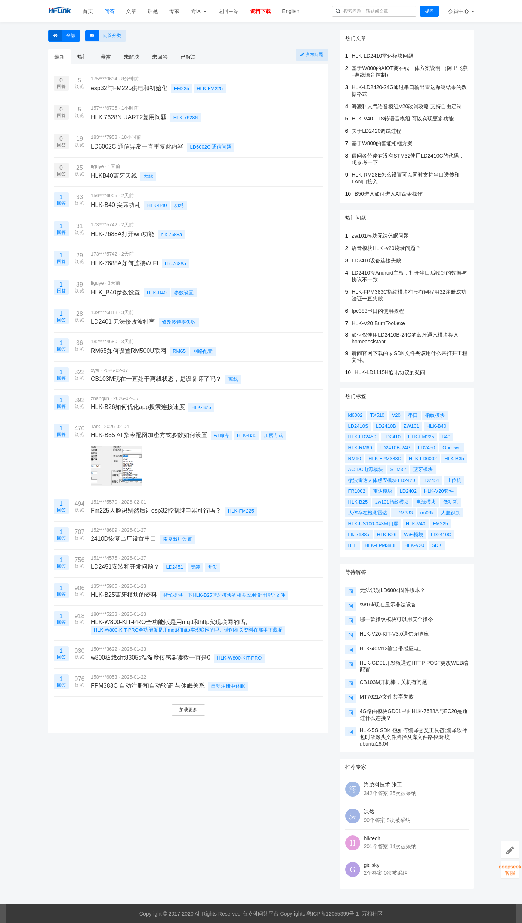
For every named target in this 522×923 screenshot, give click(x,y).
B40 (446, 437)
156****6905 (104, 195)
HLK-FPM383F (381, 545)
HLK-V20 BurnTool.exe (378, 323)
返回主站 (228, 11)
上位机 (454, 480)
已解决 (188, 57)
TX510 (377, 415)
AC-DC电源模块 (365, 469)
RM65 (179, 351)
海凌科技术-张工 (383, 785)
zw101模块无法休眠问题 (380, 236)
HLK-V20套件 (439, 491)
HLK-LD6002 (423, 458)
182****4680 (104, 341)
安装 (195, 567)
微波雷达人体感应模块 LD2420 (381, 480)
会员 (461, 11)
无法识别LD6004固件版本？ (392, 590)
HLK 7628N (185, 117)
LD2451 (174, 567)
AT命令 (221, 435)
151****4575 (104, 558)
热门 (82, 57)
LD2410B (386, 426)
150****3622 (104, 649)
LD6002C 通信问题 (210, 147)
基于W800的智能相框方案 (382, 143)
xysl (95, 370)
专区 (199, 11)
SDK (437, 545)
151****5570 (104, 502)
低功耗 (450, 502)
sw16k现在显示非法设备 (388, 605)
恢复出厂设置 (177, 539)
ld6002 (355, 415)
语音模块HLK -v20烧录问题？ (386, 248)
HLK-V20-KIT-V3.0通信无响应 (394, 634)
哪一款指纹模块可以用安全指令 (396, 619)
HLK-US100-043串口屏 (373, 523)
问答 (109, 11)
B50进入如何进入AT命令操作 (389, 194)
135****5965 (104, 586)
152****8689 (104, 530)
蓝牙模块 (423, 469)
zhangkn (100, 398)
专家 (174, 11)
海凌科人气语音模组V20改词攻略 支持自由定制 (407, 106)
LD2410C (441, 534)
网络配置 (203, 351)
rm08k (426, 513)
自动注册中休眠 (228, 686)
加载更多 (188, 709)
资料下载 (260, 11)
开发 (212, 567)
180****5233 (104, 614)
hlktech (372, 838)
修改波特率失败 (179, 322)
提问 (429, 11)
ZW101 (411, 426)
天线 (148, 176)
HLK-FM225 (210, 88)
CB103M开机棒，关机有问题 (393, 682)
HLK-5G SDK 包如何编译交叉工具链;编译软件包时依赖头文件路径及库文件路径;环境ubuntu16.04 (413, 737)
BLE (353, 545)
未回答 (160, 57)
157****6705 (104, 108)
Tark (95, 426)
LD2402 (408, 491)
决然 (369, 811)
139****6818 (104, 312)
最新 (59, 57)
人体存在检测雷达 (367, 513)
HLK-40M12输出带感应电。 (392, 648)
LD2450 (426, 447)
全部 (62, 35)
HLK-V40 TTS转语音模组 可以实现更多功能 (403, 119)
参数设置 (184, 293)
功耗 (179, 205)
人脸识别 (450, 513)
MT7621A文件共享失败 (387, 697)
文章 (131, 11)
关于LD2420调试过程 (376, 131)
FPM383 (403, 513)
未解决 (131, 57)
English (290, 11)
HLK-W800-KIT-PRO (239, 658)
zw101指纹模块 (392, 502)
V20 (396, 415)
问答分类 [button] (103, 35)
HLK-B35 (247, 435)
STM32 (398, 469)
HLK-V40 (416, 523)
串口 (413, 415)
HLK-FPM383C (384, 458)
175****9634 (104, 79)
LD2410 (392, 437)
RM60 (354, 458)
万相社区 (372, 914)
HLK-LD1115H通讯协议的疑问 (390, 372)
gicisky (372, 865)
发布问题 (311, 54)
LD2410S (358, 426)
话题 (153, 11)
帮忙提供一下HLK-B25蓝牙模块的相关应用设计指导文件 (224, 595)
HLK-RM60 (360, 447)
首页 (88, 11)
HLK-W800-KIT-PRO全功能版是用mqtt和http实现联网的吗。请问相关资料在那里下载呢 (188, 630)
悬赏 (106, 57)
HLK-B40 (157, 205)
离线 (233, 379)
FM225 (181, 88)
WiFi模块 (413, 534)
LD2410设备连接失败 (376, 260)
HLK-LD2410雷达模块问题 (382, 56)
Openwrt (451, 447)
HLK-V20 (414, 545)
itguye (97, 166)
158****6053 (104, 677)
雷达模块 (382, 491)
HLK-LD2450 (362, 437)
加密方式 (273, 435)
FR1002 (356, 491)
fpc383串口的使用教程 (378, 311)
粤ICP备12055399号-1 (332, 914)
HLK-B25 (358, 502)
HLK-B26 (201, 407)
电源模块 (426, 502)
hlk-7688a (171, 234)
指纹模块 (435, 415)
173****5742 (104, 224)
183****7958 (104, 137)
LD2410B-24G (395, 447)
